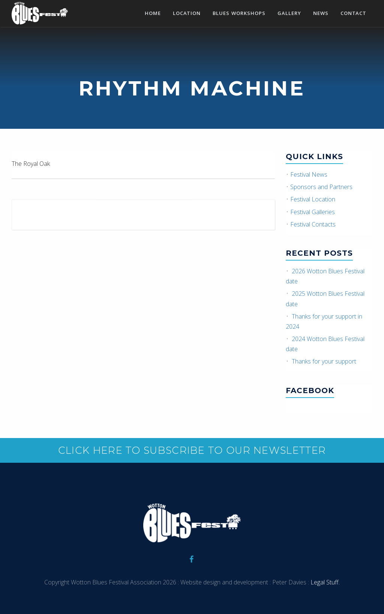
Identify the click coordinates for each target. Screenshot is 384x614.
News (320, 14)
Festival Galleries (312, 212)
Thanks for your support (324, 361)
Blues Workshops (239, 14)
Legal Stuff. (324, 582)
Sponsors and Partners (321, 187)
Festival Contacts (313, 224)
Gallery (289, 14)
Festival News (308, 174)
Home (153, 14)
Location (187, 14)
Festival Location (312, 199)
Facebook (310, 390)
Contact (353, 14)
